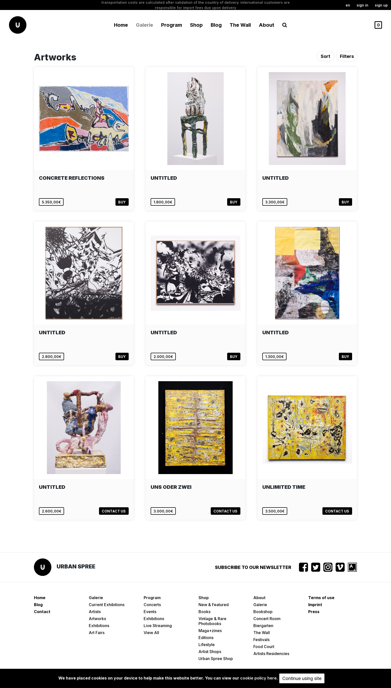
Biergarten (263, 625)
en (348, 5)
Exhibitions (99, 625)
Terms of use (321, 597)
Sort (325, 56)
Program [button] (171, 25)
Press (313, 611)
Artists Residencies (271, 653)
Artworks (97, 618)
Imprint (315, 604)
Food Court (263, 646)
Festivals (261, 639)
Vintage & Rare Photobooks (212, 621)
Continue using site (301, 678)
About (266, 25)
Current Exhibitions (106, 604)
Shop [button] (196, 25)
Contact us (114, 511)
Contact (42, 611)
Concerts (152, 604)
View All (151, 632)
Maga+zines (210, 630)
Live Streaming (158, 625)
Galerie (260, 604)
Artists (95, 611)
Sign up (381, 5)
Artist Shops (209, 651)
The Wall (240, 25)
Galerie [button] (144, 25)
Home (121, 25)
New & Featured (213, 604)
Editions (205, 637)
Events (150, 611)
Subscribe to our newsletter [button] (253, 567)
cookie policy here (258, 678)
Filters (347, 56)
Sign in (362, 5)
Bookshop (263, 611)
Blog (216, 25)
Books (204, 611)
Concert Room (267, 618)
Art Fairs (96, 632)
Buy (122, 202)
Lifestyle (206, 644)
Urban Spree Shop (215, 658)
